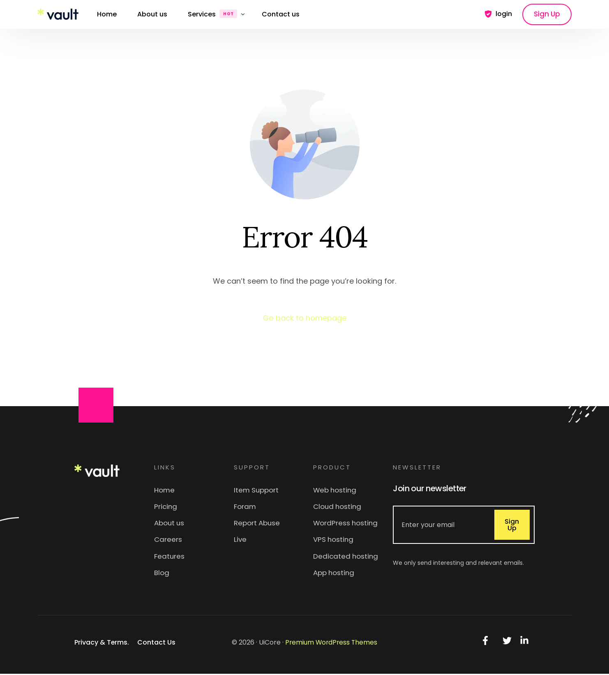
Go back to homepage (304, 318)
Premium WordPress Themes (331, 643)
